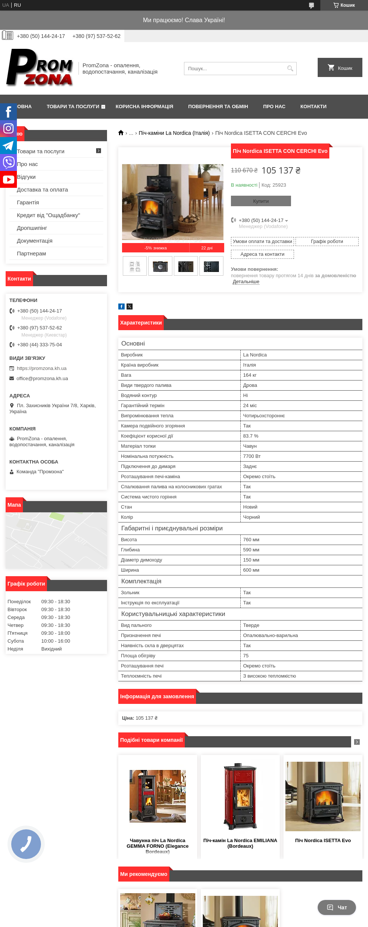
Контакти (313, 106)
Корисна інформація (144, 106)
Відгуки (26, 177)
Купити (261, 201)
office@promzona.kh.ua (42, 378)
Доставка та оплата (42, 189)
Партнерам (31, 253)
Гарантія (28, 202)
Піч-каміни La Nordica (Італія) (174, 133)
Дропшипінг (32, 228)
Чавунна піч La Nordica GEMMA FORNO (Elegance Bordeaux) (158, 846)
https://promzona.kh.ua (41, 368)
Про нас (274, 106)
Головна (20, 106)
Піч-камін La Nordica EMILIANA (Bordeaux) (241, 843)
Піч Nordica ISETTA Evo (323, 840)
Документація (35, 240)
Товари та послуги (73, 106)
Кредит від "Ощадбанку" (48, 215)
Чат (337, 907)
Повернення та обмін (218, 106)
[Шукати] (290, 68)
